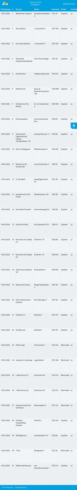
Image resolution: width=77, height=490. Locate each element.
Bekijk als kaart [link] (69, 4)
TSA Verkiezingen (7, 487)
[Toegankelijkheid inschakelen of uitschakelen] (74, 126)
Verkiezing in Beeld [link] (35, 2)
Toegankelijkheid (20, 487)
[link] (5, 3)
